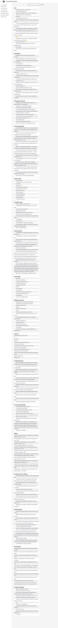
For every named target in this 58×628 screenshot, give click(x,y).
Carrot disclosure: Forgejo (19, 344)
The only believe (19, 288)
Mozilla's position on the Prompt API (21, 350)
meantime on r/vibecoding (21, 430)
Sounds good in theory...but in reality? (23, 9)
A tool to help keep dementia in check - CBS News (23, 445)
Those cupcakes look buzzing (21, 18)
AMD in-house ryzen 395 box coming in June (24, 413)
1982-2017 (18, 16)
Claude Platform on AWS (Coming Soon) (23, 543)
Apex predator (18, 47)
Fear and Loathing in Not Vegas (22, 325)
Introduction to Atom (20, 80)
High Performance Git (20, 119)
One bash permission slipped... (22, 408)
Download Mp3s (3, 6)
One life (17, 286)
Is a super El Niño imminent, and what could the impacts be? (25, 582)
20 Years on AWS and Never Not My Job (23, 526)
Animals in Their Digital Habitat (22, 296)
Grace (17, 310)
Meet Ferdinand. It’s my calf (21, 188)
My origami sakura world (20, 285)
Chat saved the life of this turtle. (22, 209)
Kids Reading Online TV (5, 13)
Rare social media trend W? (21, 11)
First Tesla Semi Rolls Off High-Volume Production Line (26, 79)
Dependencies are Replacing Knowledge (23, 106)
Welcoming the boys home (21, 323)
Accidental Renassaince (20, 199)
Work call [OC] (18, 185)
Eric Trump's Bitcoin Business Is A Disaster (24, 489)
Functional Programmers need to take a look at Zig (23, 345)
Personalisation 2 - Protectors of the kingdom (24, 301)
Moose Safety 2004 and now (21, 227)
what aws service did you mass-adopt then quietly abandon (27, 528)
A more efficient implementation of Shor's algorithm (25, 109)
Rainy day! (18, 278)
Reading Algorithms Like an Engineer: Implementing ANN (26, 111)
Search (42, 4)
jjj (14, 337)
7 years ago (18, 614)
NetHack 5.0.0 (17, 357)
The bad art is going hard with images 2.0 (24, 291)
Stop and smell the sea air (21, 320)
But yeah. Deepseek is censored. (22, 588)
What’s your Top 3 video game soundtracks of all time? (26, 273)
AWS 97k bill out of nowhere (21, 538)
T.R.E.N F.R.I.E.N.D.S (20, 609)
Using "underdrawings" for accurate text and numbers (26, 58)
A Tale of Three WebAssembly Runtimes (23, 107)
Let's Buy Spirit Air (19, 63)
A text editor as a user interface (20, 347)
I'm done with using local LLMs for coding (23, 409)
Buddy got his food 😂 (20, 190)
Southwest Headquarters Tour (21, 74)
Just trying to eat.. (19, 220)
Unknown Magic (19, 290)
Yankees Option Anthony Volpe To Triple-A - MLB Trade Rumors (26, 464)
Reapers (17, 306)
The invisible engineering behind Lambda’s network (25, 524)
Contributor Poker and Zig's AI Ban (20, 335)
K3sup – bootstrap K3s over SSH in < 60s (24, 87)
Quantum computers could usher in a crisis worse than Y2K (25, 584)
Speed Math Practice (4, 11)
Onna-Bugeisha (19, 295)
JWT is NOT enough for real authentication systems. (26, 123)
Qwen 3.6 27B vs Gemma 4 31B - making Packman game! (27, 415)
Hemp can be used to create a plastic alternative (25, 175)
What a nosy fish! (19, 180)
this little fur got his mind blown (22, 187)
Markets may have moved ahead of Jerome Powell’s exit (26, 494)
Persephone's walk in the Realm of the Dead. (24, 303)
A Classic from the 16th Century (22, 281)
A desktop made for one (20, 85)
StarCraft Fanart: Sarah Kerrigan (22, 293)
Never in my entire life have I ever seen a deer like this (26, 13)
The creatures (18, 327)
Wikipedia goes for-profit (20, 210)
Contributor (18, 183)
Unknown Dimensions (20, 322)
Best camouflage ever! (20, 195)
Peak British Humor (19, 197)
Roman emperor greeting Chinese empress (24, 312)
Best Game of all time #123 (21, 308)
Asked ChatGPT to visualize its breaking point (24, 222)
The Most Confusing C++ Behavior (22, 112)
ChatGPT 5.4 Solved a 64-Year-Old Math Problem (25, 597)
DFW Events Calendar (5, 15)
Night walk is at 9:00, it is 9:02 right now (23, 14)
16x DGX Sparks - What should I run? (23, 406)
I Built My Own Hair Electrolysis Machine (21, 342)
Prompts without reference (21, 283)
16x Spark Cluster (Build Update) (22, 411)
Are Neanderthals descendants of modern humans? (24, 580)
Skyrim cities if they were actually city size (24, 214)
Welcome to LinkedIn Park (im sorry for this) (24, 212)
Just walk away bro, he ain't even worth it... (24, 182)
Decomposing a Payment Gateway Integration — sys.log (26, 116)
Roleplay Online (3, 16)
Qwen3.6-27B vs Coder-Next (21, 416)
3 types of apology (19, 192)
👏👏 (17, 36)
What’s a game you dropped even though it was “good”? (26, 263)
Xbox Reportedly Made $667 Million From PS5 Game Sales (27, 249)
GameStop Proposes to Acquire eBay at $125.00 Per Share (27, 242)
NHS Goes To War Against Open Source (21, 349)
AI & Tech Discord (4, 8)
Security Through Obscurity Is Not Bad (23, 121)
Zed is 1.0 (16, 340)
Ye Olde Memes (19, 219)
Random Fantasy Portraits (21, 305)
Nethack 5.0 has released (21, 247)
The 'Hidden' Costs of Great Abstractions (23, 65)
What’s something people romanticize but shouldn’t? (26, 401)
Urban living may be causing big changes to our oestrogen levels (26, 565)
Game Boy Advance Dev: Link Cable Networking (25, 114)
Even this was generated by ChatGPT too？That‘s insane (26, 595)
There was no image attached (21, 604)
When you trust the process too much (23, 590)
